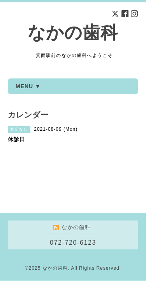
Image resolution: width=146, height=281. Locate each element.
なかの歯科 (73, 33)
